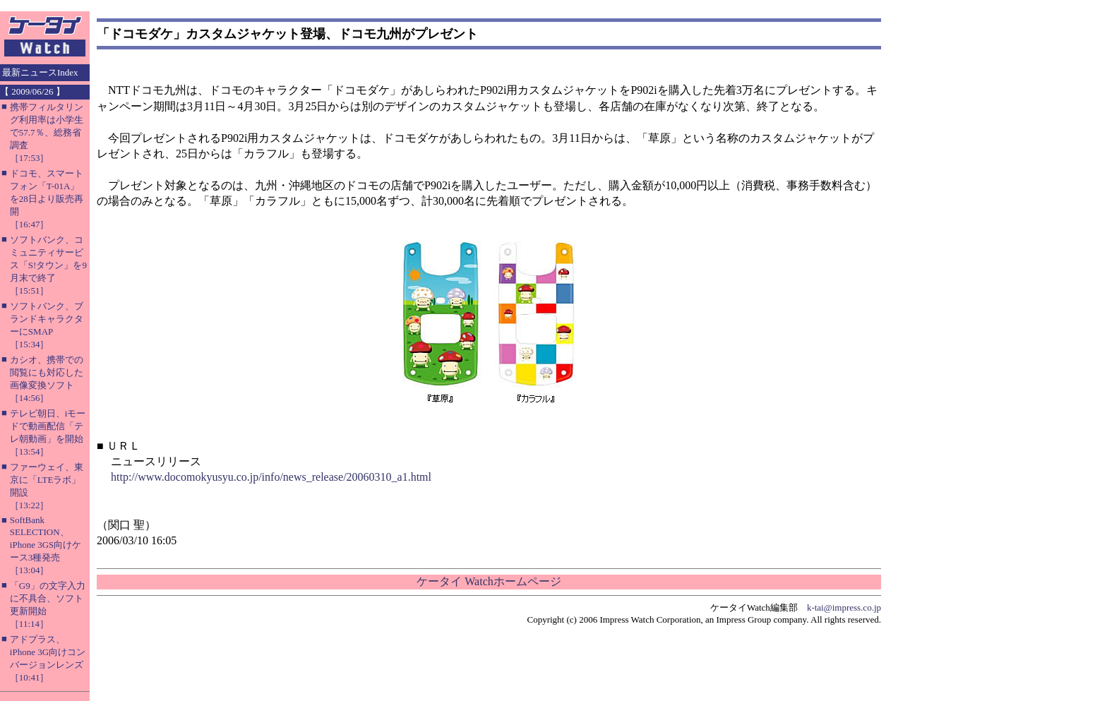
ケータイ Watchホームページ (489, 581)
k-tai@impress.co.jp (844, 607)
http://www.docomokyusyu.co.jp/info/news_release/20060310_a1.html (271, 477)
